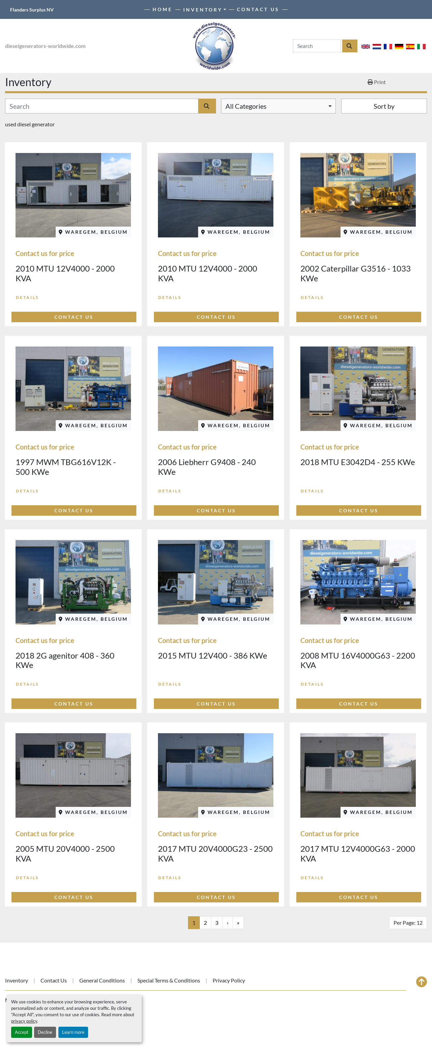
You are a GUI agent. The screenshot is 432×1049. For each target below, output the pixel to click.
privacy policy (24, 1021)
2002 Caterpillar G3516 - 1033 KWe (355, 273)
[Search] (317, 46)
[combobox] (278, 106)
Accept (21, 1032)
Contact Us (258, 9)
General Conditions (102, 980)
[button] (204, 9)
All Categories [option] (246, 106)
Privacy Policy (229, 980)
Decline (45, 1032)
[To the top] (421, 981)
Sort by (384, 106)
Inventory (202, 9)
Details (27, 297)
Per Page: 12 (408, 922)
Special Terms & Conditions (168, 980)
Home (162, 9)
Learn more (73, 1032)
